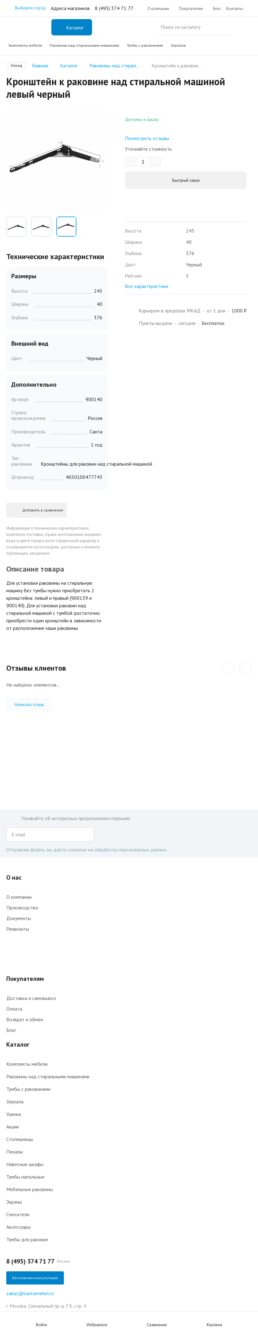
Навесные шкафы (25, 1164)
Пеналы (14, 1151)
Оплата (14, 1009)
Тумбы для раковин (27, 1239)
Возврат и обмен (24, 1019)
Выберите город (26, 8)
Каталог (17, 1044)
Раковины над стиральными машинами (84, 45)
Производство (22, 907)
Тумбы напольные (25, 1177)
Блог (217, 8)
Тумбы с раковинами (145, 45)
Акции (12, 1126)
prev (17, 159)
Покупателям (191, 8)
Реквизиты (17, 929)
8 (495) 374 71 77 (114, 8)
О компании (158, 8)
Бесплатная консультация (35, 1277)
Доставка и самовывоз (31, 998)
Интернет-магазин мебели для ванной (26, 27)
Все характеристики (146, 286)
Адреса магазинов (70, 8)
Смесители (17, 1214)
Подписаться (87, 834)
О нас (14, 877)
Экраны (14, 1202)
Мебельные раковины (29, 1189)
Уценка (13, 1114)
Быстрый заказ (186, 180)
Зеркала (178, 45)
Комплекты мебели (25, 45)
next (96, 159)
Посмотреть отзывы (147, 138)
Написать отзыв (29, 701)
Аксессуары (18, 1227)
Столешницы (19, 1139)
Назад (16, 65)
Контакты (234, 8)
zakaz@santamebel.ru (30, 1293)
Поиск (241, 27)
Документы (18, 918)
